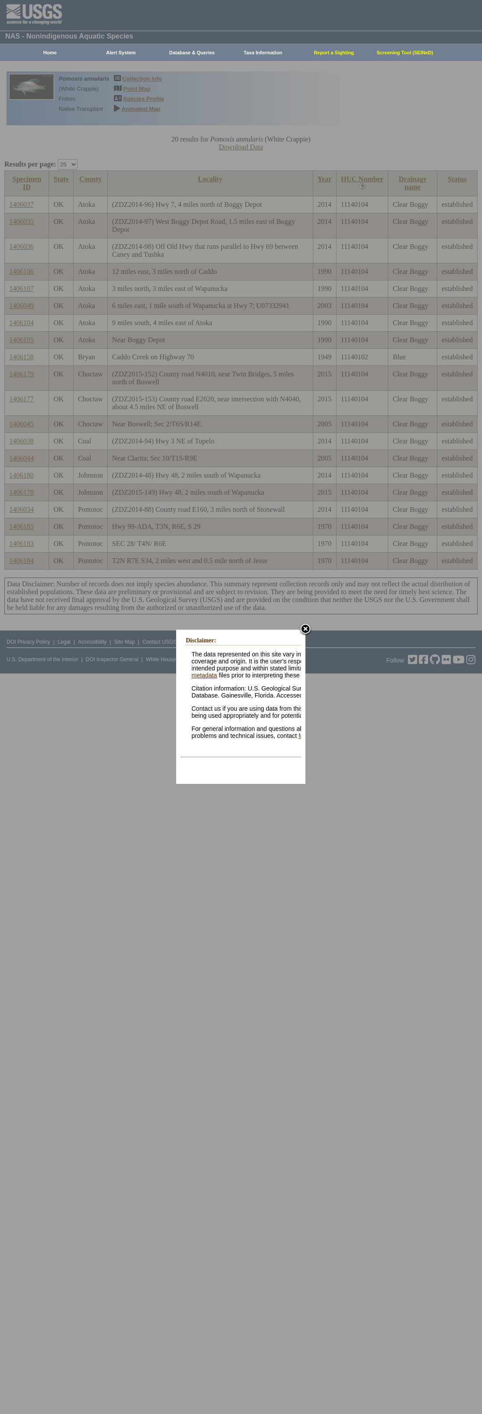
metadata (204, 675)
